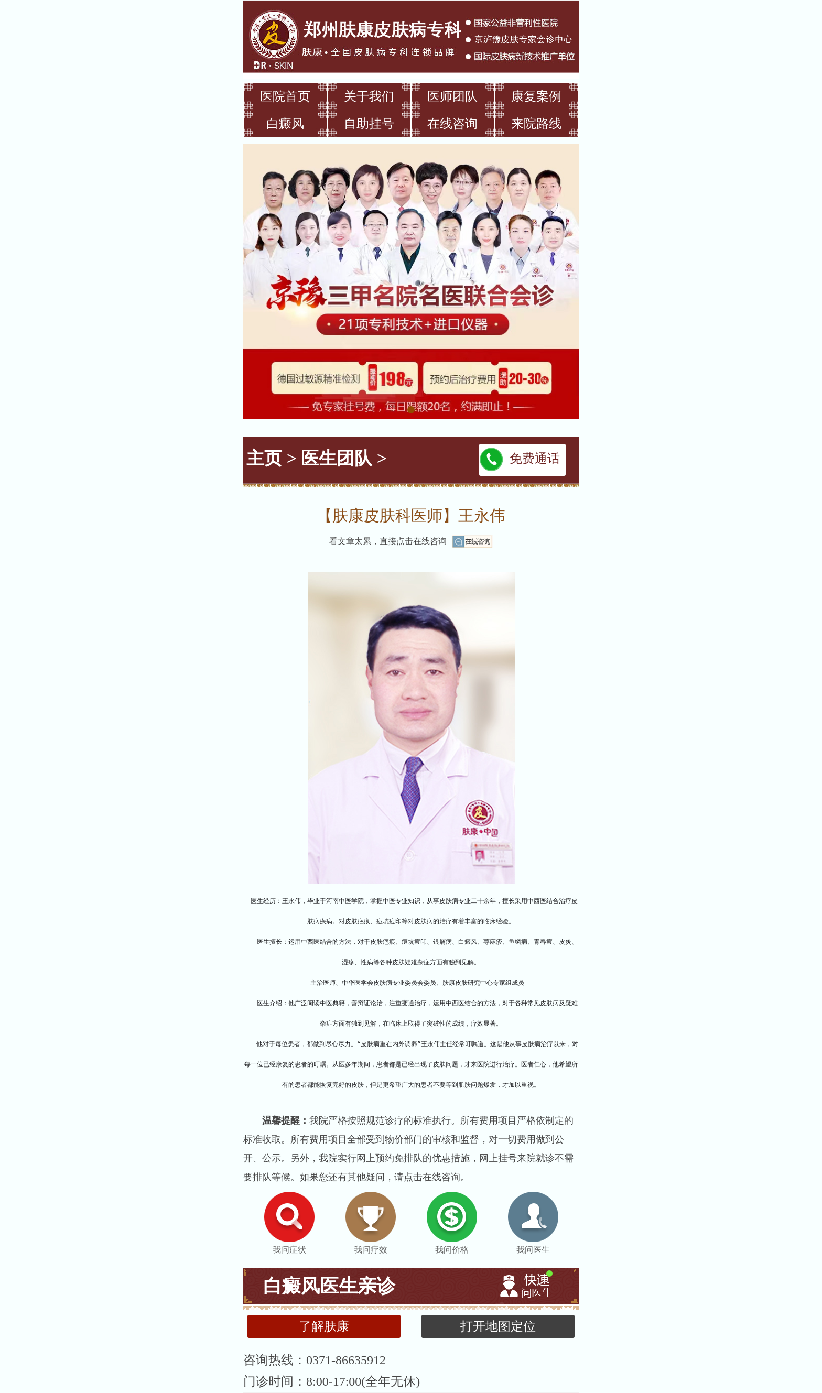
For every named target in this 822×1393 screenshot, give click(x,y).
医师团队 (452, 96)
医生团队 (336, 458)
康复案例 (536, 96)
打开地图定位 (498, 1326)
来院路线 (536, 123)
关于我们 (369, 96)
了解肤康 (324, 1326)
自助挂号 (369, 123)
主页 (264, 458)
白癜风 (285, 123)
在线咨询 (452, 123)
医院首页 (285, 96)
